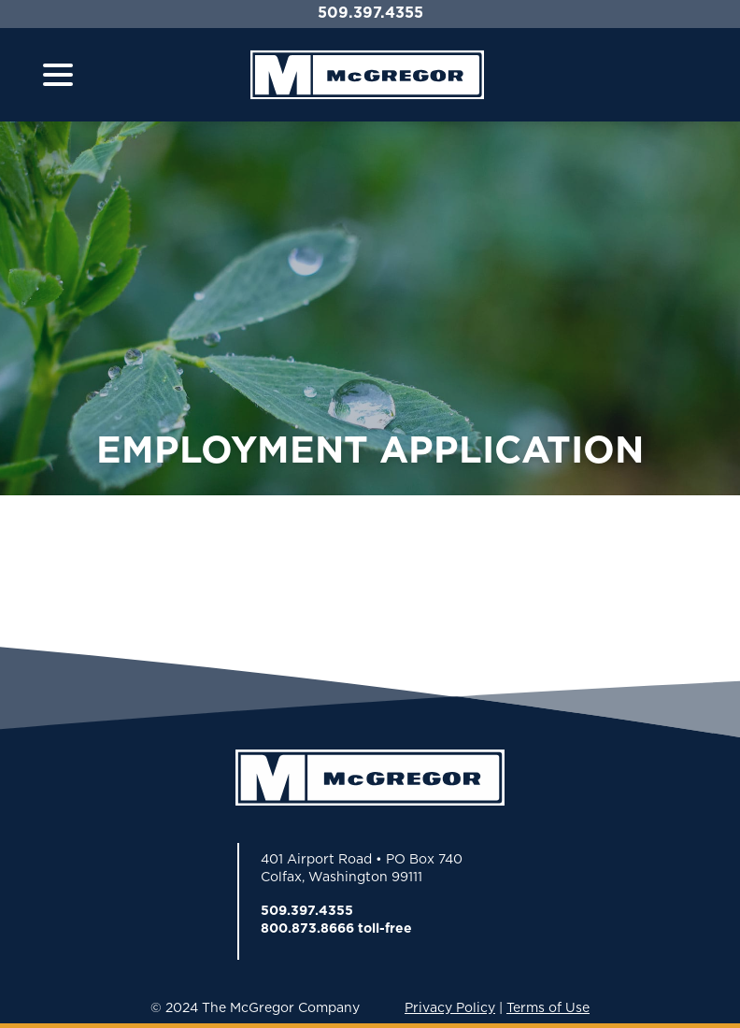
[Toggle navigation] (58, 74)
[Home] (367, 75)
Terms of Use (548, 1007)
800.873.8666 (307, 928)
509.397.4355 (370, 12)
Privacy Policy (450, 1007)
